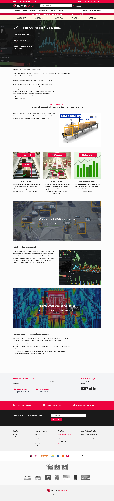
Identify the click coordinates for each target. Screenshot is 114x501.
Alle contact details (63, 443)
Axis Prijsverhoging (69, 14)
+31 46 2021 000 (31, 1)
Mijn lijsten (15, 436)
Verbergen (79, 14)
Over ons (86, 1)
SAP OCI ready (73, 494)
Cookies (60, 494)
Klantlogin (15, 434)
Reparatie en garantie (40, 443)
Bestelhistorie (16, 438)
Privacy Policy (53, 494)
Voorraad (37, 440)
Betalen (37, 436)
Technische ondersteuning (42, 445)
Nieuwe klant (16, 440)
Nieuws (80, 1)
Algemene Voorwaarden (43, 494)
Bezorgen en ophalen (40, 438)
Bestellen (37, 434)
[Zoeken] (70, 5)
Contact (93, 1)
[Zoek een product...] (56, 5)
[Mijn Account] (93, 6)
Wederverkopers (39, 442)
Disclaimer (65, 494)
